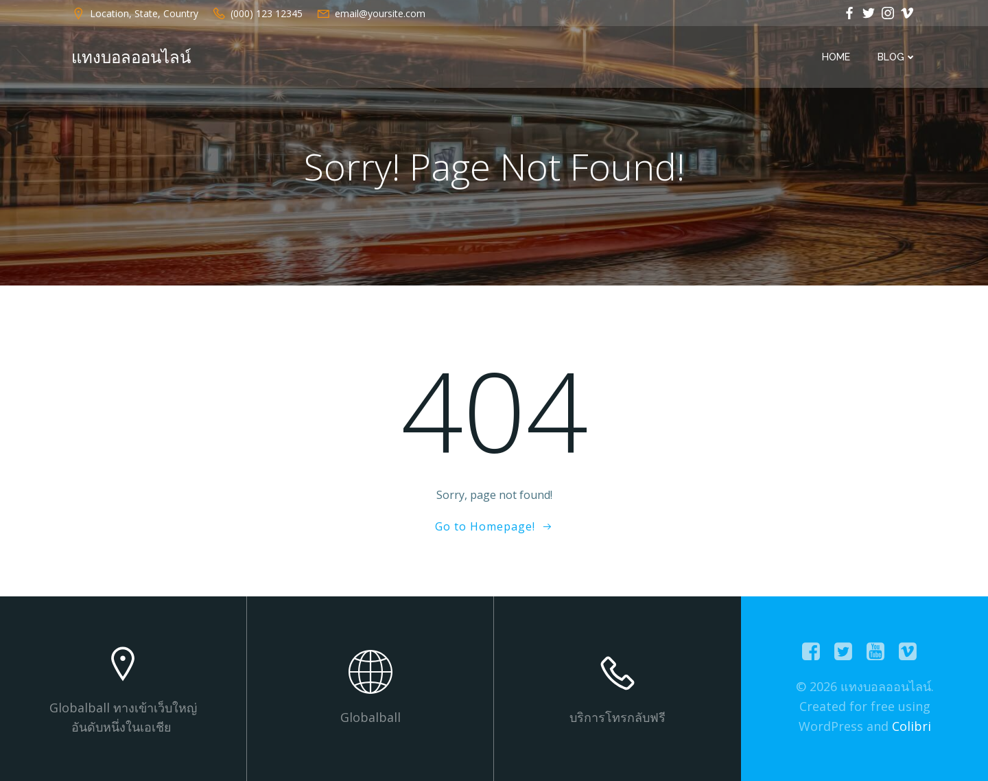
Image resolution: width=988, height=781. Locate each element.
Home (836, 56)
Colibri (911, 726)
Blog (897, 56)
